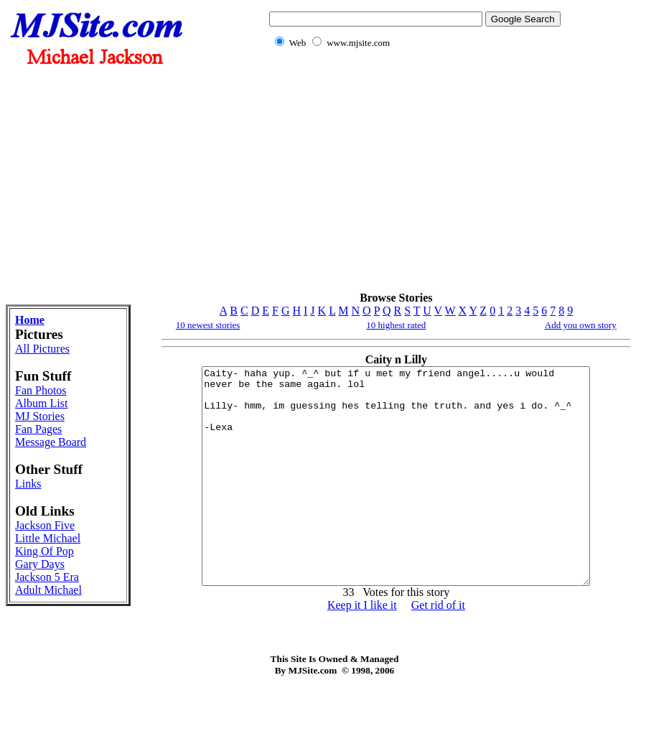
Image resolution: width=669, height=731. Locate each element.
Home (30, 320)
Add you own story (581, 325)
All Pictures (42, 349)
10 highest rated (396, 325)
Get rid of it (438, 648)
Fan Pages (38, 429)
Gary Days (40, 564)
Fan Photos (41, 390)
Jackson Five (45, 525)
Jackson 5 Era (47, 577)
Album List (41, 403)
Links (28, 484)
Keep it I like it (362, 648)
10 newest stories (208, 325)
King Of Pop (44, 551)
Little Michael (47, 538)
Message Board (50, 442)
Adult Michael (48, 590)
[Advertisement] (412, 178)
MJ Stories (40, 416)
